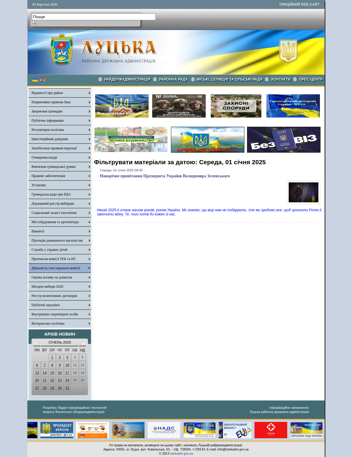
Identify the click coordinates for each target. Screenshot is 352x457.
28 (44, 388)
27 (37, 388)
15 (52, 373)
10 (67, 365)
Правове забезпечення (48, 176)
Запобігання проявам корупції (54, 148)
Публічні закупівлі (46, 305)
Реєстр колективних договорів (54, 296)
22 (52, 380)
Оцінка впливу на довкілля (52, 277)
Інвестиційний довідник (50, 139)
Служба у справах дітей (49, 250)
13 (37, 373)
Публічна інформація (48, 120)
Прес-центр (311, 79)
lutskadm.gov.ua (181, 453)
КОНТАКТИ (280, 79)
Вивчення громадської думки (54, 167)
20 (37, 380)
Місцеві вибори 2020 (47, 286)
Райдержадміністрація (127, 79)
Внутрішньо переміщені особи (55, 314)
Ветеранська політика (48, 323)
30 (60, 388)
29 (52, 388)
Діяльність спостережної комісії (56, 268)
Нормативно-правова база (51, 102)
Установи (39, 185)
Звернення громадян (47, 111)
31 (67, 388)
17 (67, 373)
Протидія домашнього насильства (57, 240)
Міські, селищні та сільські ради (230, 79)
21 (44, 380)
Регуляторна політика (48, 130)
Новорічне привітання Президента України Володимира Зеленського (165, 176)
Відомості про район (47, 93)
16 (60, 373)
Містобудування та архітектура (55, 222)
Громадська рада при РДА (51, 194)
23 (60, 380)
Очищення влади (44, 157)
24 (67, 380)
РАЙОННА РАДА (173, 79)
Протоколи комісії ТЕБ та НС (54, 259)
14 (44, 373)
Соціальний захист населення (54, 213)
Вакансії (38, 231)
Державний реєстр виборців (53, 203)
